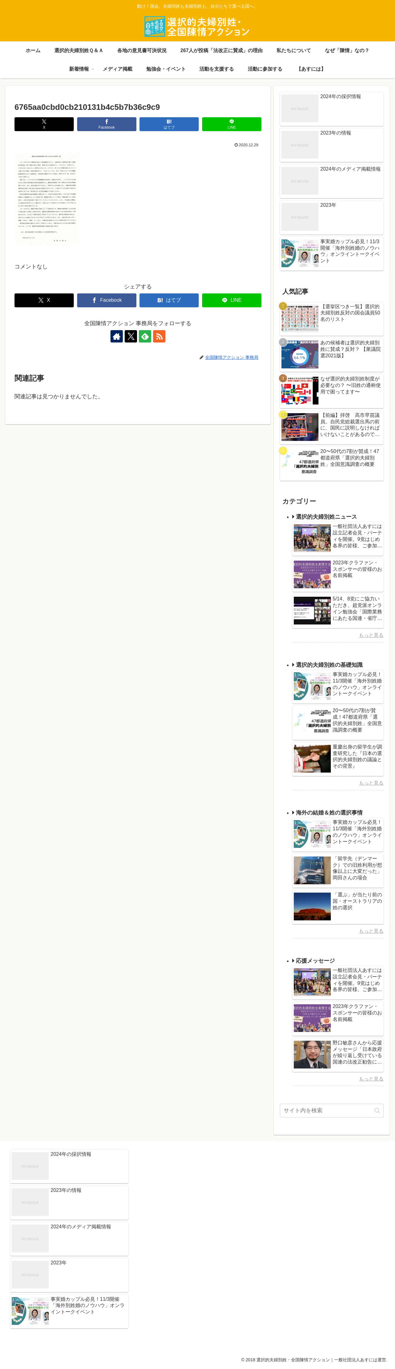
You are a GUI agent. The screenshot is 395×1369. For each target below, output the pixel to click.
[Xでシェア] (44, 124)
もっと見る (371, 635)
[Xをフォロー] (131, 336)
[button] (377, 1110)
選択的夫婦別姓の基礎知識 (329, 665)
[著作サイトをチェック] (116, 336)
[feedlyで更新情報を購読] (145, 336)
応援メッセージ (315, 961)
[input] (332, 1111)
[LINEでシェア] (231, 124)
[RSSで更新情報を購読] (159, 336)
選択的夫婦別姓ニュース (326, 517)
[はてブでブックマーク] (169, 124)
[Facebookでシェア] (106, 124)
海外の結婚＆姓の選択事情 (329, 813)
